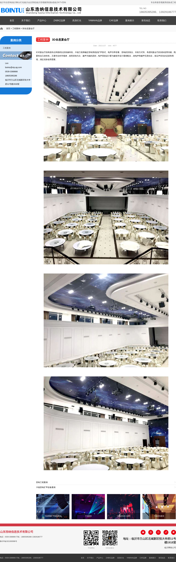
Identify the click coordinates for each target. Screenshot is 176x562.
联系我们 (161, 20)
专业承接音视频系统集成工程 (163, 2)
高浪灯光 (76, 20)
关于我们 (25, 20)
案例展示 (129, 20)
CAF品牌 (113, 20)
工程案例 (16, 28)
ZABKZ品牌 (59, 20)
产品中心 (41, 20)
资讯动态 (145, 20)
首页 (12, 20)
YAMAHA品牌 (95, 20)
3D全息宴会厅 (28, 28)
